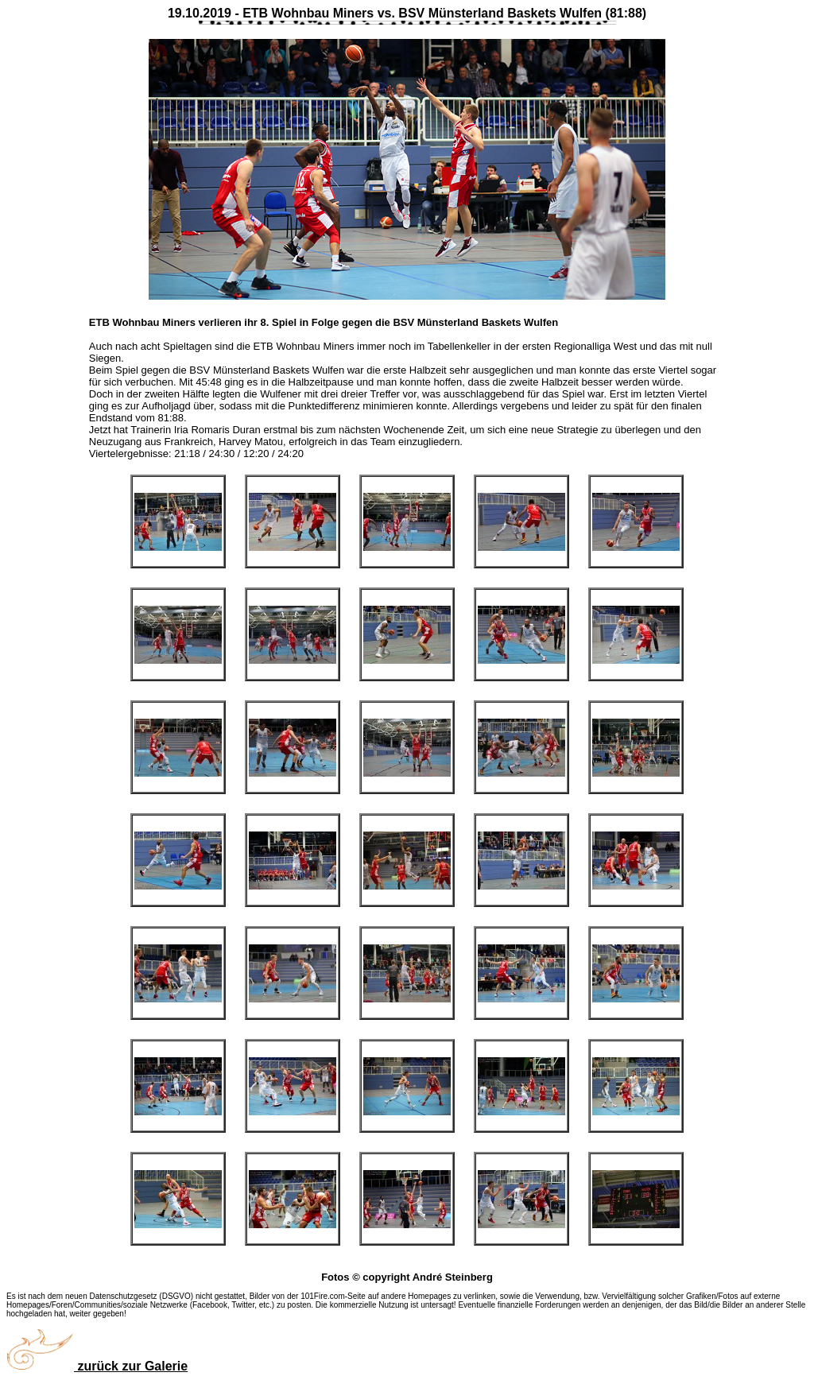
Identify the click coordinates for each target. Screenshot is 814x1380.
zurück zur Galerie (97, 1366)
